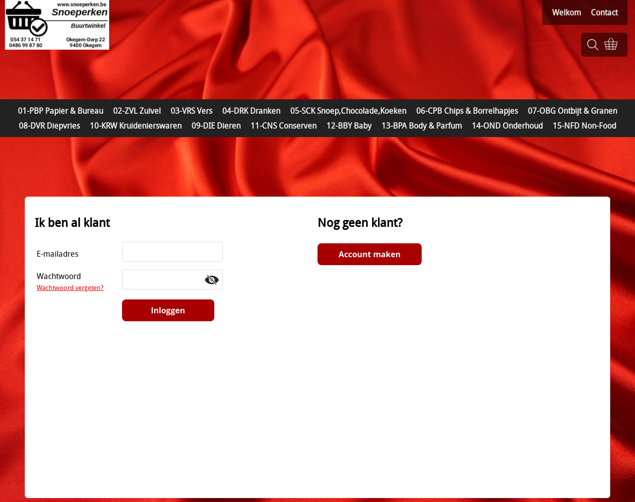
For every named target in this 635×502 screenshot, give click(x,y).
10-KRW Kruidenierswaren (136, 125)
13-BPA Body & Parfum (421, 125)
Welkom (566, 12)
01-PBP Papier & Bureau (60, 110)
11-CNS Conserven (284, 125)
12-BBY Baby (349, 125)
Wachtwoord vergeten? (70, 287)
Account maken (370, 254)
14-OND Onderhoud (507, 125)
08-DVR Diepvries (49, 125)
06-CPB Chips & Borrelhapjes (467, 110)
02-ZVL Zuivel (137, 110)
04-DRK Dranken (251, 110)
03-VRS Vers (191, 110)
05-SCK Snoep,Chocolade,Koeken (348, 110)
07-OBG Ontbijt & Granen (572, 110)
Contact (604, 12)
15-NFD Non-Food (584, 125)
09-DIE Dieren (216, 125)
